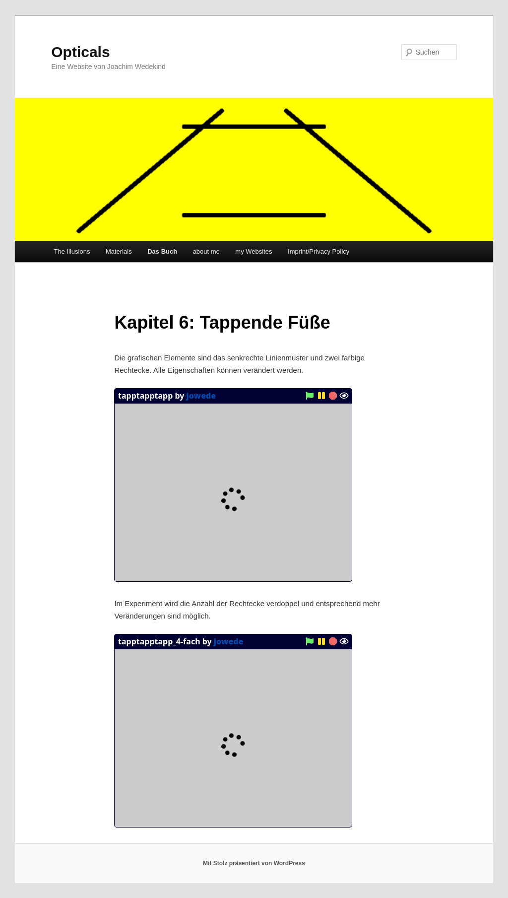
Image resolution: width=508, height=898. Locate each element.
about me (206, 251)
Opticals (80, 52)
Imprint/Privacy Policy (318, 251)
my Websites (253, 251)
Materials (119, 251)
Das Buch (162, 251)
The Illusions (72, 251)
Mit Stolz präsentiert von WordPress (254, 863)
